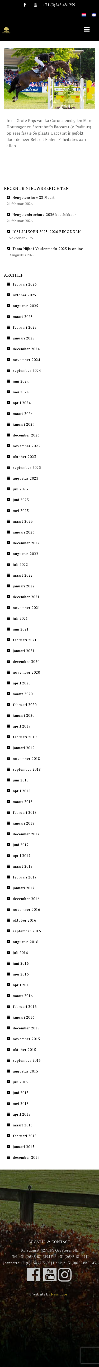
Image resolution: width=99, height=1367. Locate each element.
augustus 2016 (25, 941)
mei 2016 (21, 974)
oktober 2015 (24, 1049)
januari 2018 (24, 823)
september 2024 (27, 370)
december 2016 (26, 898)
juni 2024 (21, 381)
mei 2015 (21, 1103)
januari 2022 (24, 586)
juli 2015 (20, 1082)
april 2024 (22, 402)
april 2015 (22, 1114)
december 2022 (26, 543)
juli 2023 (20, 489)
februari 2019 (25, 737)
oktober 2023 (24, 456)
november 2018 (26, 758)
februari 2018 (25, 812)
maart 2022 (23, 575)
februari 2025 (25, 327)
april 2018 (22, 791)
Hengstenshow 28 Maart (33, 197)
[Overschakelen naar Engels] (94, 12)
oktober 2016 (24, 920)
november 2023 (26, 446)
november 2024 (26, 359)
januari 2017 (24, 888)
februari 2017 (25, 877)
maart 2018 (23, 801)
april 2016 (22, 985)
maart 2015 (23, 1125)
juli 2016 (20, 952)
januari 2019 (24, 747)
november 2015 (26, 1038)
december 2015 (26, 1028)
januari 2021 (24, 650)
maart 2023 (23, 521)
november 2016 (26, 909)
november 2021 (26, 607)
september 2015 (27, 1060)
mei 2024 (21, 392)
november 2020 (26, 672)
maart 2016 (23, 995)
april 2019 (22, 726)
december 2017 (26, 834)
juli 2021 (20, 618)
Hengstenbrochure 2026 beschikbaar (44, 214)
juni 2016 (21, 963)
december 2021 (26, 596)
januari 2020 (24, 715)
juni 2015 (21, 1092)
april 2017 (22, 855)
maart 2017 (23, 866)
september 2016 (27, 931)
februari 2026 (25, 284)
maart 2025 (23, 316)
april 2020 (22, 683)
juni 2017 (21, 844)
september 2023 (27, 467)
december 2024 (26, 349)
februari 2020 (25, 704)
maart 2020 (23, 694)
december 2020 (26, 661)
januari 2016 (24, 1017)
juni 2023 (21, 499)
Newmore (59, 1294)
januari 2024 (24, 424)
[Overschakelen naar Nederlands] (84, 12)
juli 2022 (20, 564)
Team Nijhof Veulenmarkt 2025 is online (47, 248)
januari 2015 (24, 1146)
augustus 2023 (25, 478)
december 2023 (26, 435)
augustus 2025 (25, 305)
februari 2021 (25, 640)
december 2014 (26, 1157)
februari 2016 (25, 1006)
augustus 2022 (25, 553)
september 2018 (27, 769)
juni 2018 (21, 780)
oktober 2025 (24, 295)
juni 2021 (21, 629)
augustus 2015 (25, 1071)
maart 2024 (23, 413)
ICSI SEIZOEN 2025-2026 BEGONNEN (46, 231)
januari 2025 (24, 338)
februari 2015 (25, 1136)
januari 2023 (24, 532)
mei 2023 (21, 510)
